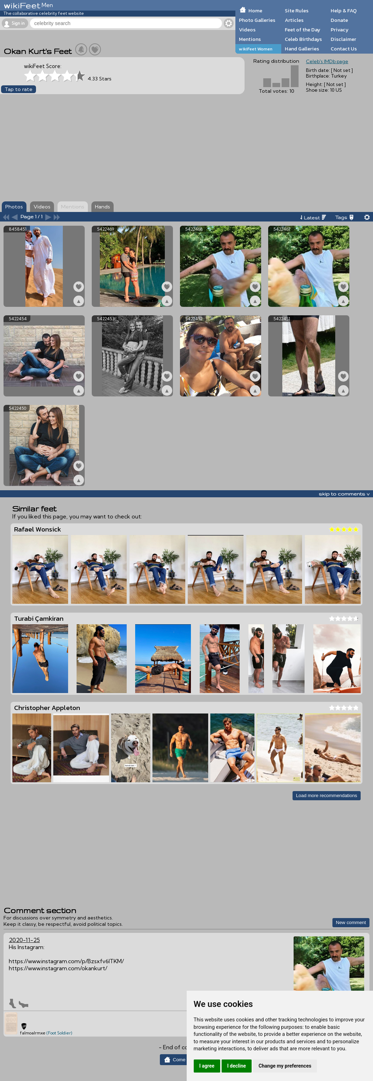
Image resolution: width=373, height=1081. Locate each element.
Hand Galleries (302, 49)
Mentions (250, 39)
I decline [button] (236, 1066)
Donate (339, 20)
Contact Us (344, 49)
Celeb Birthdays (303, 39)
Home (255, 10)
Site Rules (296, 10)
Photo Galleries (257, 20)
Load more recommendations (326, 795)
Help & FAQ (344, 10)
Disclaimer (343, 39)
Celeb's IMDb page (327, 61)
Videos (247, 30)
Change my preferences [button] (285, 1066)
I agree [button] (207, 1066)
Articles (294, 20)
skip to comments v (344, 494)
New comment (351, 922)
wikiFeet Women (255, 48)
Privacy (340, 30)
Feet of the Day (302, 30)
